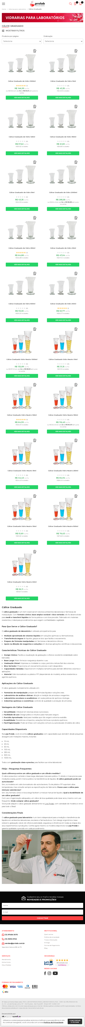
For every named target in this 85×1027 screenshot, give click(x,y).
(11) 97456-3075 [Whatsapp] (11, 935)
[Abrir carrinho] (80, 3)
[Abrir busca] (71, 3)
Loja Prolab (49, 804)
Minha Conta (6, 962)
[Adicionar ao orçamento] (35, 50)
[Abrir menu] (4, 3)
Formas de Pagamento (52, 945)
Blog (45, 948)
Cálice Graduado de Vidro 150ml (63, 137)
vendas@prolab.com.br (15, 943)
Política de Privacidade (53, 1022)
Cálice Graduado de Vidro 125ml (22, 137)
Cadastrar (42, 918)
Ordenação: (48, 36)
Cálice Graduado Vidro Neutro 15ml (22, 471)
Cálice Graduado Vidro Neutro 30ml (21, 526)
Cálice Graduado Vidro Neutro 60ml (22, 582)
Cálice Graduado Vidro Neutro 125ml (22, 415)
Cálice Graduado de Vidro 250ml (22, 248)
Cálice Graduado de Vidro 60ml (63, 304)
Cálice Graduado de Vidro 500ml (22, 304)
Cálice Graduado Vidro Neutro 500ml (63, 526)
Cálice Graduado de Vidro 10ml (63, 81)
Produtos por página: (10, 36)
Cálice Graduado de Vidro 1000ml (22, 81)
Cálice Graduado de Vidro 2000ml (63, 192)
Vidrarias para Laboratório (17, 9)
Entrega (47, 942)
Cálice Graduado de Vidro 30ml (63, 248)
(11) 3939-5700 (11, 939)
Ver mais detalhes (22, 97)
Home (4, 9)
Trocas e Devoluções (50, 940)
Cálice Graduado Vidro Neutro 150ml (63, 415)
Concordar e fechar (74, 1021)
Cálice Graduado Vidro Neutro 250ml (63, 471)
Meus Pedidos (6, 965)
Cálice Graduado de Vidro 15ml (21, 192)
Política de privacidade (51, 937)
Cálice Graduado (35, 9)
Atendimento (6, 959)
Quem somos (48, 934)
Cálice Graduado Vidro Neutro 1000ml (21, 359)
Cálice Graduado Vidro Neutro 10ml (63, 359)
